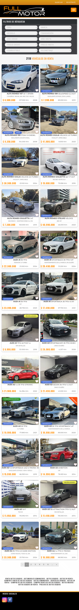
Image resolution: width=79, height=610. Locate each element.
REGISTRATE (71, 2)
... (52, 564)
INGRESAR (59, 2)
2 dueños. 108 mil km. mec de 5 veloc (20, 96)
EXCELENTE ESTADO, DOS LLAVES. (59, 96)
